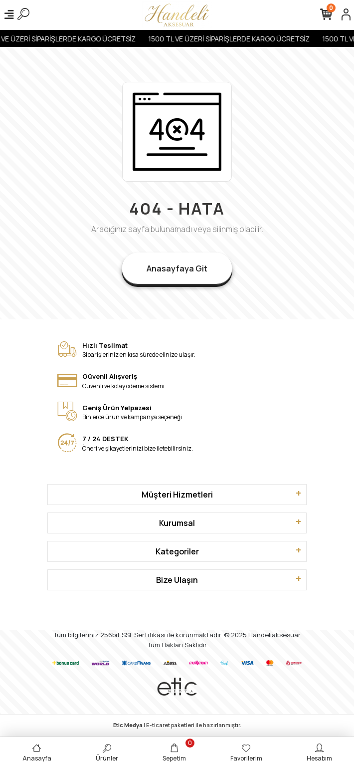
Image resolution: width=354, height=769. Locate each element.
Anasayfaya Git (177, 268)
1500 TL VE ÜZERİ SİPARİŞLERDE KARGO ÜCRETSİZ (233, 38)
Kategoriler (177, 551)
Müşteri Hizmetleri (177, 494)
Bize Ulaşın (177, 579)
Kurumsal (177, 522)
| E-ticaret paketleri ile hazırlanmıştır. (177, 725)
